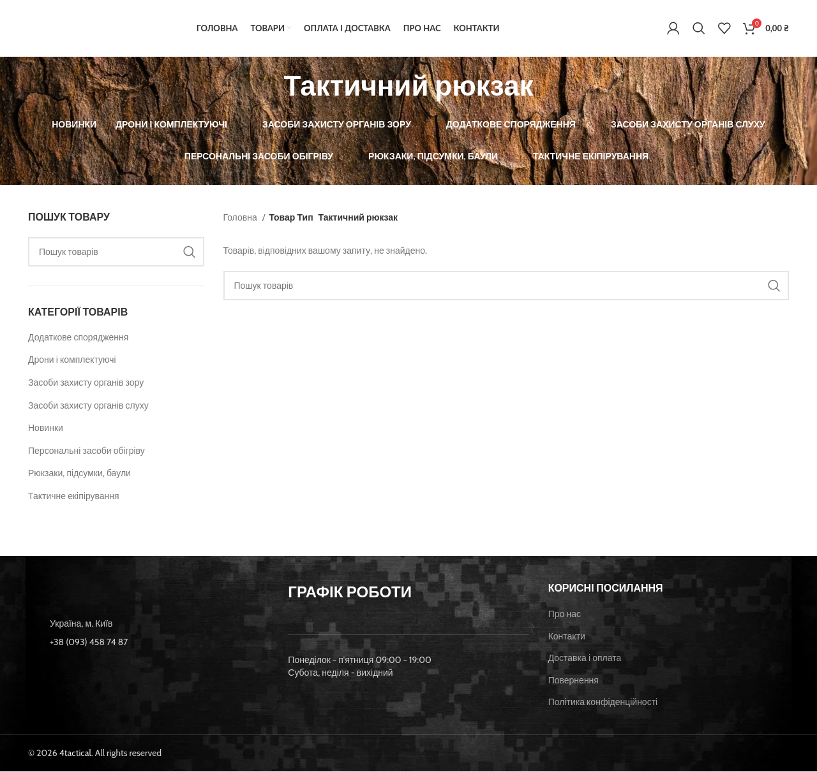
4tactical (75, 753)
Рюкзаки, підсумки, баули (79, 474)
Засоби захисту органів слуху (88, 406)
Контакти (566, 637)
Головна (241, 218)
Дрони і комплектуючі (72, 361)
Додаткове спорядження (78, 338)
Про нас (564, 614)
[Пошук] (699, 28)
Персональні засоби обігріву (86, 451)
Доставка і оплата (585, 659)
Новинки (45, 429)
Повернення (573, 681)
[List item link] (148, 643)
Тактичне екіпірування (73, 496)
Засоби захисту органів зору (86, 383)
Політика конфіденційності (603, 703)
